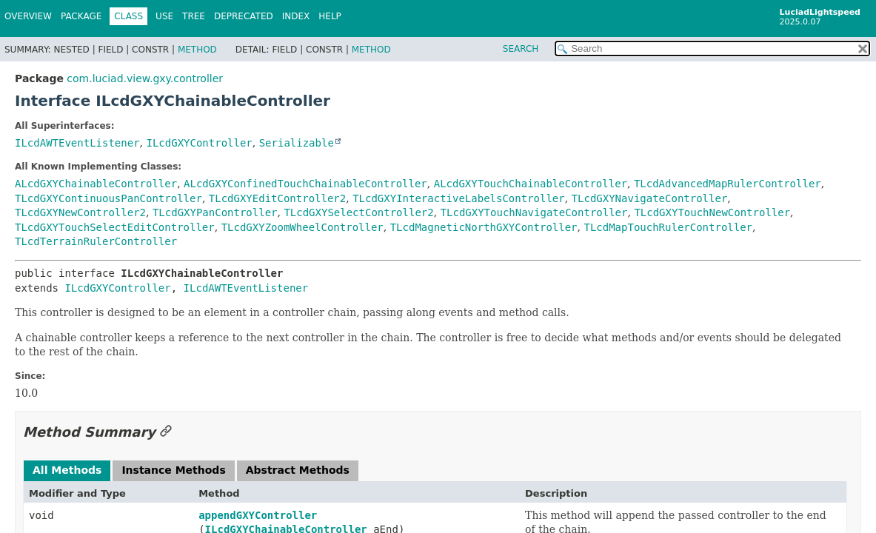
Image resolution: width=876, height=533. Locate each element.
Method (197, 49)
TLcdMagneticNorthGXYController (484, 227)
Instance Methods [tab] (173, 470)
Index (296, 16)
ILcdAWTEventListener (77, 143)
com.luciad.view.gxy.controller (145, 78)
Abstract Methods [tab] (298, 470)
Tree (193, 16)
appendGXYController (257, 515)
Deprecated (243, 16)
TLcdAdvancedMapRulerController (727, 184)
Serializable (296, 143)
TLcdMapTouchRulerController (668, 227)
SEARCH (521, 49)
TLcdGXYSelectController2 (358, 212)
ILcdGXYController (199, 143)
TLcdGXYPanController (215, 212)
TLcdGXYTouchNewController (712, 212)
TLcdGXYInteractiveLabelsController (458, 198)
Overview (28, 16)
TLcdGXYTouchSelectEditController (115, 227)
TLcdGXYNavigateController (650, 198)
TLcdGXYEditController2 (277, 198)
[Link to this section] (166, 432)
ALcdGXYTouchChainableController (530, 184)
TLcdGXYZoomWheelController (302, 227)
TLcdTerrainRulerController (96, 241)
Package (81, 16)
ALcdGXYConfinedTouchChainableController (305, 184)
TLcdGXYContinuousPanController (108, 198)
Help (329, 16)
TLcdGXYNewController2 (80, 212)
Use (164, 16)
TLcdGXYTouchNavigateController (534, 212)
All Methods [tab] (67, 470)
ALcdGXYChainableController (96, 184)
